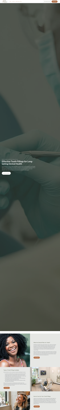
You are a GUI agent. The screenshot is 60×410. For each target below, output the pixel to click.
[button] (10, 1)
